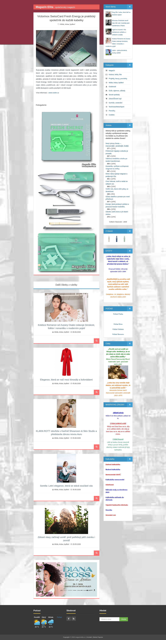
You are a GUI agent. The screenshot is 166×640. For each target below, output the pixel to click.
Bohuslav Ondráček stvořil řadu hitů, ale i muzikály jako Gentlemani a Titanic (120, 23)
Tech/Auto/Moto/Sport (116, 107)
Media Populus (98, 637)
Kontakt (89, 637)
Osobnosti (112, 87)
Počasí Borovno (118, 334)
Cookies (112, 115)
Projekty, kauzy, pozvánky (118, 78)
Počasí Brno (118, 324)
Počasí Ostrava (118, 329)
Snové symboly (114, 95)
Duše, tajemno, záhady (117, 91)
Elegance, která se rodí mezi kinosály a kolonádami (66, 379)
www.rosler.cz (53, 93)
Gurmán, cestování (115, 103)
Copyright (66, 637)
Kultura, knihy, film (115, 74)
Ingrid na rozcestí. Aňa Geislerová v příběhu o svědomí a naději (119, 32)
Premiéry (112, 111)
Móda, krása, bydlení (67, 24)
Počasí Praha (118, 314)
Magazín (112, 70)
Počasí (59, 617)
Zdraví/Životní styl (115, 99)
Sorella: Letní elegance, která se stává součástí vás (66, 486)
